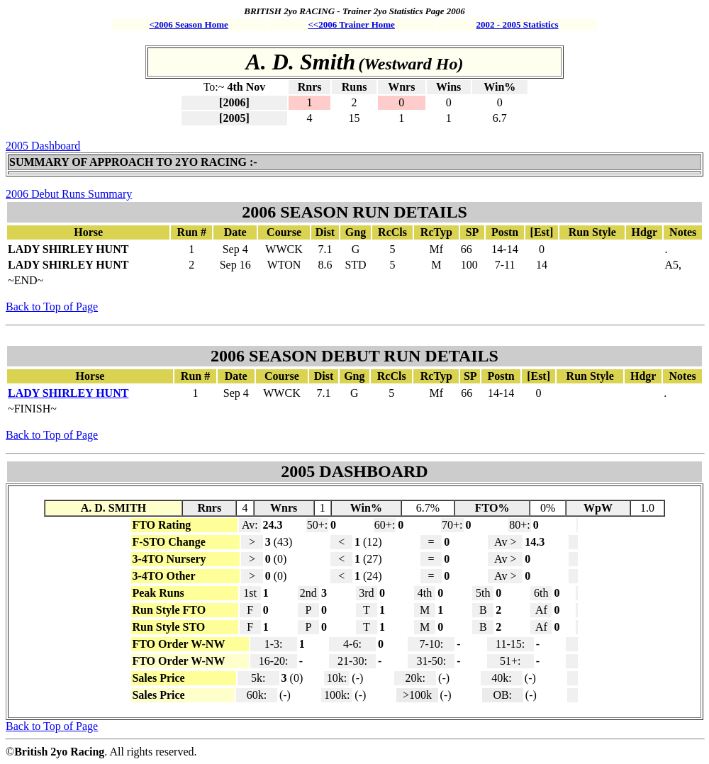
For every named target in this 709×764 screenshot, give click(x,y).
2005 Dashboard (43, 146)
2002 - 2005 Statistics (517, 24)
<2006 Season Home (188, 24)
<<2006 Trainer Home (351, 24)
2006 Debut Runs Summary (69, 194)
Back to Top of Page (52, 306)
